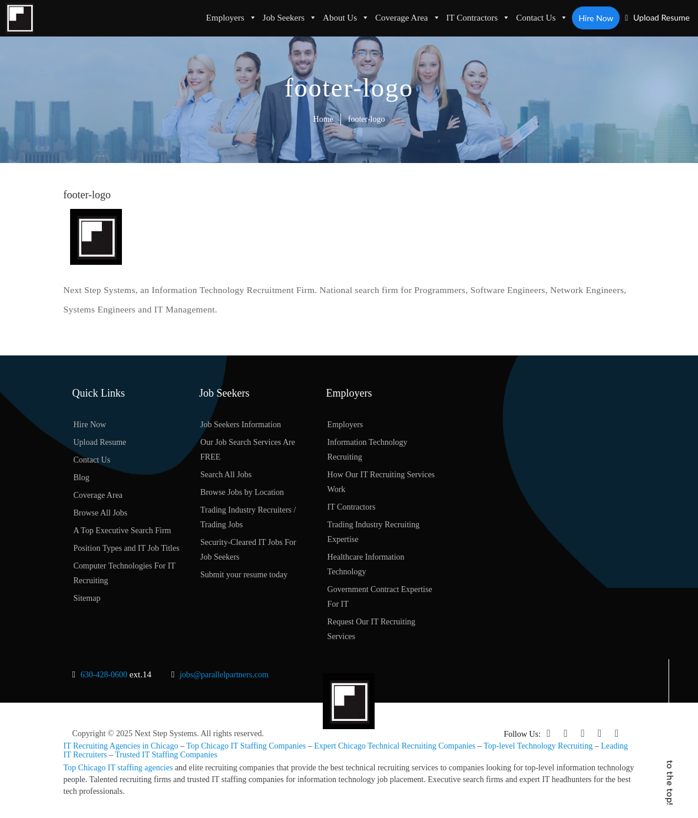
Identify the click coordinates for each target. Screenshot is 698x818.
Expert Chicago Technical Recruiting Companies (394, 745)
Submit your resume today (243, 574)
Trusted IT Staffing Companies (166, 754)
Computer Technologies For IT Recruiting (125, 573)
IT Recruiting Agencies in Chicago (121, 745)
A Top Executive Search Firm (122, 530)
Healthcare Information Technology (366, 564)
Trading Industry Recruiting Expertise (374, 532)
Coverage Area (408, 17)
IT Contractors (478, 17)
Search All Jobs (226, 474)
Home (323, 119)
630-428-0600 (104, 674)
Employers (231, 17)
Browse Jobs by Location (242, 492)
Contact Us (542, 17)
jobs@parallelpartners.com (224, 674)
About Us (346, 17)
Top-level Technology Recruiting (538, 745)
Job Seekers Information (240, 424)
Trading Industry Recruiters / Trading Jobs (248, 517)
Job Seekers (290, 17)
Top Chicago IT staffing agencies (118, 767)
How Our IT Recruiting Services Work (381, 482)
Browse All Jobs (101, 512)
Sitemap (87, 598)
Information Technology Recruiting (368, 449)
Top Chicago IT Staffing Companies (246, 745)
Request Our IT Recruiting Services (371, 629)
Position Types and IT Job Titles (127, 548)
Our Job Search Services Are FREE (247, 449)
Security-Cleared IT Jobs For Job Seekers (248, 549)
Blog (82, 477)
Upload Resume (657, 17)
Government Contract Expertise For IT (380, 596)
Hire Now (595, 18)
